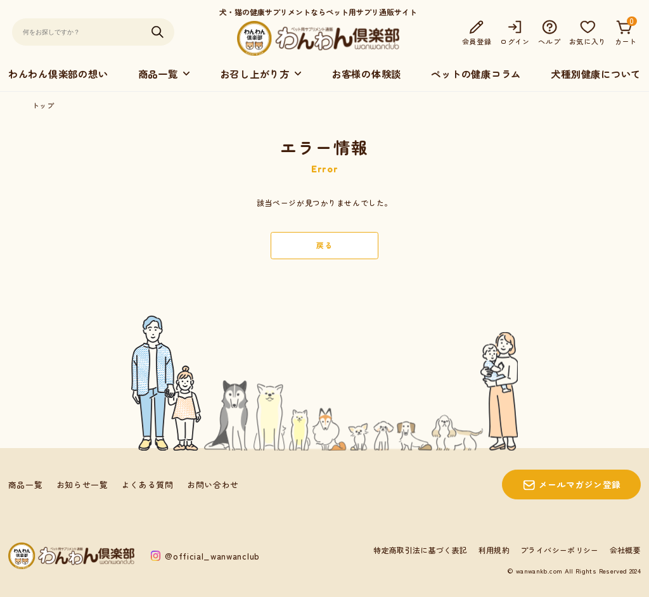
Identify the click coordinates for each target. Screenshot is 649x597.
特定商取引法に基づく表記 (420, 549)
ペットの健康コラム (476, 73)
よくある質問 (148, 484)
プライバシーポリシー (559, 549)
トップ (43, 105)
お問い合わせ (213, 484)
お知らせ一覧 (82, 484)
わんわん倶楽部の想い (58, 73)
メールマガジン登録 (580, 484)
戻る (324, 245)
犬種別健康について (596, 73)
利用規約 (494, 549)
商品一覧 (25, 484)
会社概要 (625, 549)
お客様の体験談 (366, 73)
